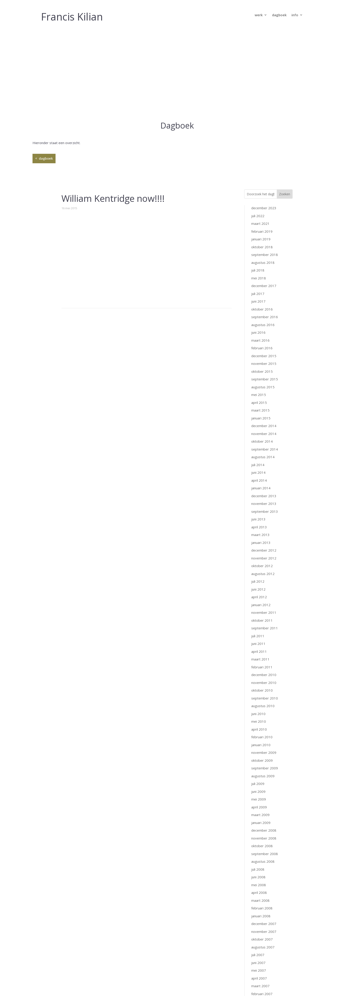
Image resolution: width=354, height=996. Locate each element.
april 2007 (259, 892)
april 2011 (259, 565)
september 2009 (264, 682)
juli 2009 (257, 697)
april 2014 (259, 394)
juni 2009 (258, 705)
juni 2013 (258, 433)
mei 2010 (258, 635)
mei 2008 (258, 798)
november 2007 (263, 845)
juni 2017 (258, 215)
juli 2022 (257, 129)
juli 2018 (257, 184)
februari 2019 (261, 145)
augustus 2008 (263, 775)
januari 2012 (260, 518)
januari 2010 (260, 658)
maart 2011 (260, 573)
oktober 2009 (262, 674)
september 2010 (264, 612)
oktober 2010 (262, 604)
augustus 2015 (263, 301)
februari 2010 (261, 651)
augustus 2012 (263, 487)
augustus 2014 (263, 371)
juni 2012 (258, 503)
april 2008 (259, 806)
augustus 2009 (263, 690)
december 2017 (263, 200)
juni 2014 (258, 386)
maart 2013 (260, 448)
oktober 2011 (262, 534)
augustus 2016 (263, 238)
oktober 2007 (262, 853)
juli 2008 (257, 783)
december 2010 (263, 589)
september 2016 (264, 231)
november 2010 (263, 596)
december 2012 (263, 464)
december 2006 (263, 923)
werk (259, 15)
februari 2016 (261, 262)
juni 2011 (258, 557)
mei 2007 (258, 884)
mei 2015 (258, 308)
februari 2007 (261, 907)
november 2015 (263, 277)
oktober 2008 (262, 760)
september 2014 (264, 363)
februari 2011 (261, 581)
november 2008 (263, 752)
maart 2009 (260, 729)
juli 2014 (257, 378)
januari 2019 (260, 153)
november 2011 (263, 526)
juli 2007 (257, 869)
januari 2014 (260, 402)
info (294, 15)
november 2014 (263, 347)
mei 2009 (258, 713)
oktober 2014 (262, 355)
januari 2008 (260, 830)
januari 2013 (260, 456)
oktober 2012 (262, 480)
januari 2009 (260, 736)
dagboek (279, 15)
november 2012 (263, 472)
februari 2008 (261, 822)
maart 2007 (260, 900)
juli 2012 (257, 495)
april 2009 (259, 721)
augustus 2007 (263, 861)
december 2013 (263, 409)
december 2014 (263, 340)
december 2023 (263, 122)
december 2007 (263, 837)
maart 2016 (260, 254)
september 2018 (264, 168)
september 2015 (264, 293)
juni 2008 (258, 791)
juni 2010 (258, 627)
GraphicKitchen (212, 986)
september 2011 (264, 542)
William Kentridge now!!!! (113, 112)
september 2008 (264, 767)
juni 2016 (258, 246)
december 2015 (263, 269)
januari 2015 (260, 332)
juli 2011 (257, 549)
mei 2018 (258, 192)
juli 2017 (257, 207)
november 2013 (263, 417)
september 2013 (264, 425)
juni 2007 (258, 876)
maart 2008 (260, 814)
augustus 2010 (263, 620)
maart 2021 (260, 137)
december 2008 (263, 744)
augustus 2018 (263, 176)
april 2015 (259, 316)
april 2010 (259, 643)
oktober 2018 (262, 161)
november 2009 (263, 666)
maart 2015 (260, 324)
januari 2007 (260, 915)
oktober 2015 (262, 285)
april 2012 (259, 511)
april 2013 (259, 441)
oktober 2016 (262, 223)
